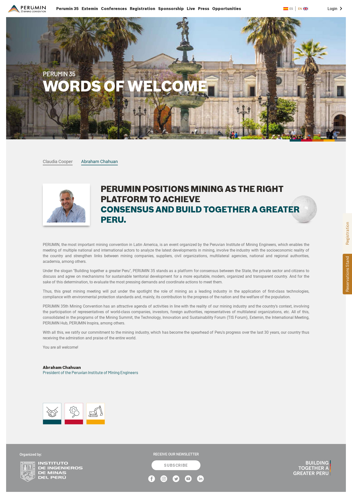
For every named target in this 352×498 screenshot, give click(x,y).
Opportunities (226, 8)
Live (191, 8)
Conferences (114, 8)
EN (303, 9)
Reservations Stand (347, 274)
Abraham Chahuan (99, 161)
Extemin (90, 8)
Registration (142, 8)
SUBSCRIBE (176, 465)
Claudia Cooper (58, 161)
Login (332, 8)
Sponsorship (171, 8)
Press (203, 8)
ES (288, 9)
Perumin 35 (67, 8)
